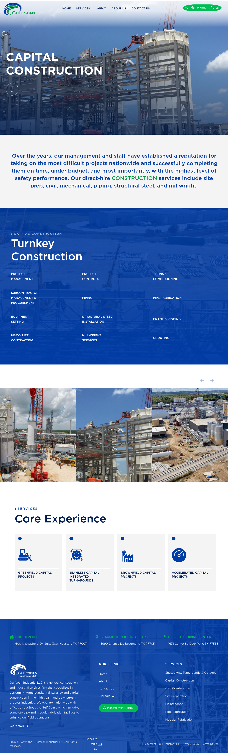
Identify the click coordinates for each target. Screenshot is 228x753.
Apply (106, 8)
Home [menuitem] (103, 674)
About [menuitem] (103, 682)
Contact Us (145, 8)
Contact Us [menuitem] (107, 690)
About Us (123, 8)
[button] (179, 381)
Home (71, 8)
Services (88, 8)
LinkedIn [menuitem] (105, 698)
